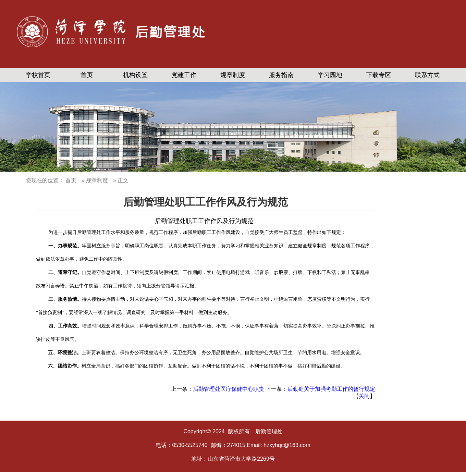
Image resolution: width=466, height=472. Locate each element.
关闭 (364, 396)
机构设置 (135, 75)
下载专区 (378, 75)
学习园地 (330, 75)
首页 (87, 75)
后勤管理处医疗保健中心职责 (228, 389)
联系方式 (427, 75)
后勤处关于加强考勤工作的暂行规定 (331, 389)
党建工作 (184, 75)
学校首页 (38, 75)
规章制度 (232, 75)
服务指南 (281, 75)
